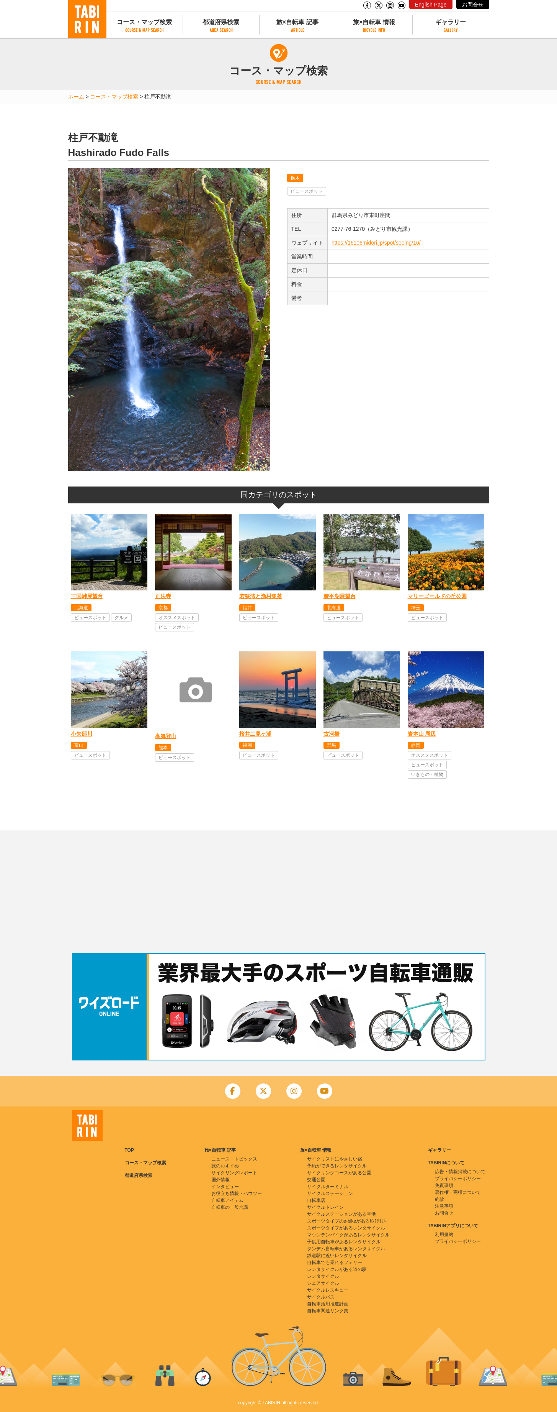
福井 (247, 607)
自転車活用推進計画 (327, 1304)
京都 (163, 607)
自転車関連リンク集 (327, 1310)
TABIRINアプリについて (453, 1225)
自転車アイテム (227, 1200)
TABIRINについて (446, 1162)
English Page (431, 5)
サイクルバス (321, 1297)
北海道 (81, 607)
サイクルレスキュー (327, 1290)
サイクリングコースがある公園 (339, 1172)
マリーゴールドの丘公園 (437, 596)
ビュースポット (307, 191)
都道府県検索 (221, 22)
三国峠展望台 (87, 596)
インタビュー (225, 1186)
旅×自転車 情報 (374, 22)
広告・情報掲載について (460, 1171)
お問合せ (472, 5)
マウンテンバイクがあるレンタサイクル (348, 1235)
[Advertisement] (278, 891)
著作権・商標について (458, 1192)
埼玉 (415, 607)
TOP (129, 1150)
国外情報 (220, 1179)
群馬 (331, 745)
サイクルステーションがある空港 (341, 1214)
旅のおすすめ (225, 1166)
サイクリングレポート (234, 1172)
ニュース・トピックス (234, 1159)
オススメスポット (176, 617)
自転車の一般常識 (229, 1207)
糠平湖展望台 (339, 596)
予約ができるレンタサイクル (337, 1166)
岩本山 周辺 (422, 734)
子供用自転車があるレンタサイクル (344, 1241)
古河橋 (331, 734)
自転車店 (316, 1200)
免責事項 (444, 1185)
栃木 (295, 178)
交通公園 (316, 1179)
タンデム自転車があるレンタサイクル (346, 1248)
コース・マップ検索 (144, 22)
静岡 (415, 745)
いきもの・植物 (427, 774)
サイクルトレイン (325, 1207)
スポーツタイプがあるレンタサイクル (346, 1228)
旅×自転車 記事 (297, 22)
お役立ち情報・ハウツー (236, 1193)
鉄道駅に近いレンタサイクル (337, 1255)
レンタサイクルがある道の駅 (337, 1269)
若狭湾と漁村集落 (260, 596)
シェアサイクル (323, 1283)
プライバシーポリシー (458, 1178)
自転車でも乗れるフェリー (334, 1262)
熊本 (163, 747)
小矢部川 (81, 734)
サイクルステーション (330, 1193)
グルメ (121, 617)
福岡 (247, 745)
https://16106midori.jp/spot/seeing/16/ (376, 243)
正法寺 (163, 596)
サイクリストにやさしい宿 (334, 1159)
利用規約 (444, 1234)
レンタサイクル (323, 1276)
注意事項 (444, 1206)
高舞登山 (165, 736)
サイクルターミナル (327, 1186)
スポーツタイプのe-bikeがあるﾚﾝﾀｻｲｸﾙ (346, 1221)
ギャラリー (450, 22)
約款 (439, 1199)
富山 (78, 745)
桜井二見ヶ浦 (255, 734)
